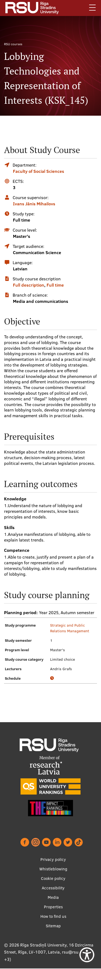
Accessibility (53, 888)
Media (53, 897)
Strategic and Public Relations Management (69, 628)
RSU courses (13, 44)
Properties (53, 907)
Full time (55, 285)
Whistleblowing (53, 869)
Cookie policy (53, 878)
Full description (28, 285)
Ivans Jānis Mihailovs (34, 204)
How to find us (53, 916)
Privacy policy (53, 859)
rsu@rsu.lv (72, 952)
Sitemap (53, 926)
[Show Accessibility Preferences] (87, 955)
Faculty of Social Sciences (38, 171)
